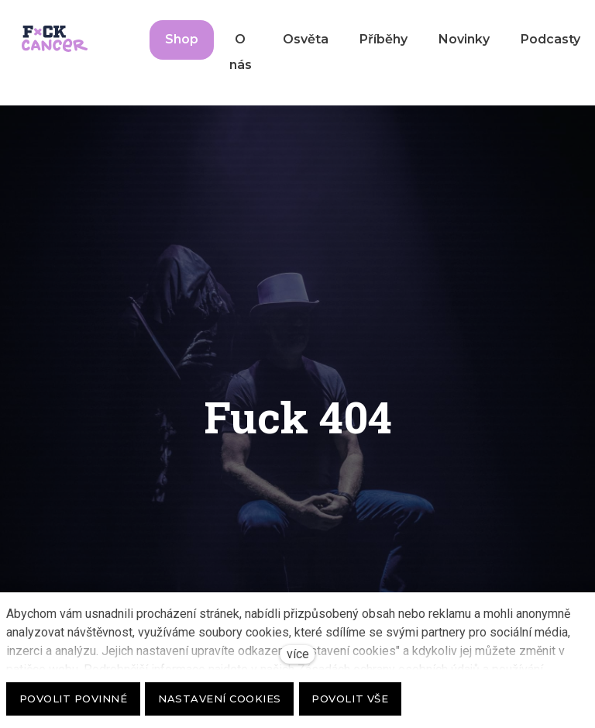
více (298, 654)
